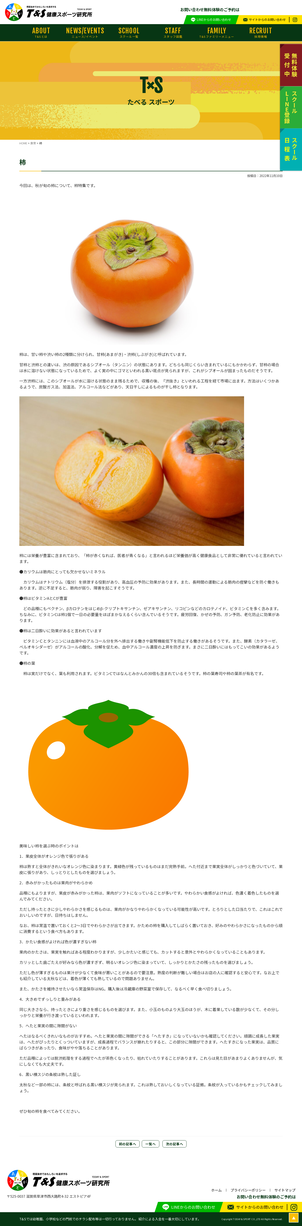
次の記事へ (174, 1144)
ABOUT (41, 32)
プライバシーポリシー (248, 1190)
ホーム (216, 1190)
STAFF (173, 32)
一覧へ (150, 1144)
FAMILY (217, 32)
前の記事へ (127, 1144)
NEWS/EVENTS (85, 32)
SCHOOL (129, 32)
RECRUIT (261, 32)
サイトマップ (284, 1190)
